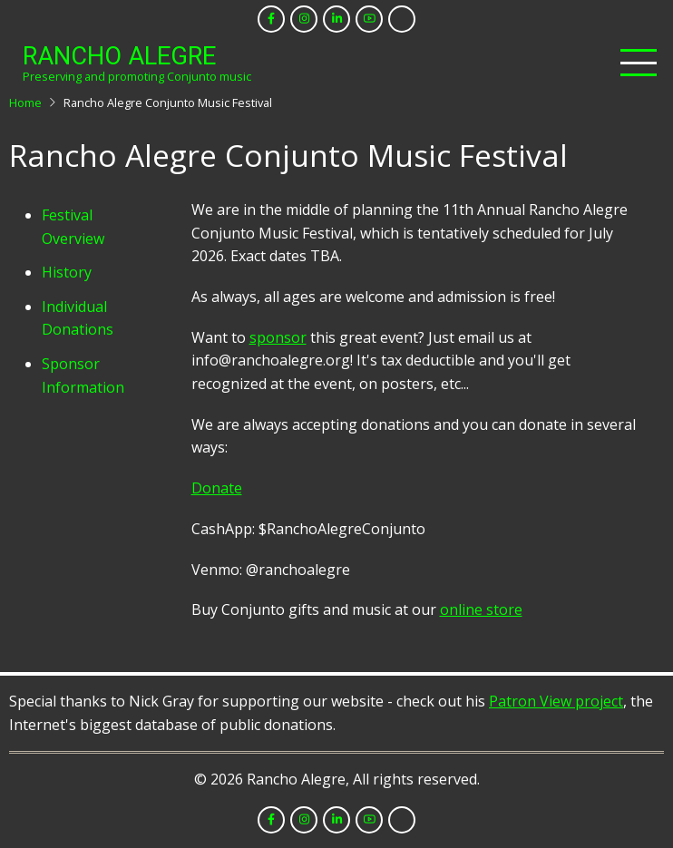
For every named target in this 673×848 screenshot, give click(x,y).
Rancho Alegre (119, 56)
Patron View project (556, 701)
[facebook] (271, 19)
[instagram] (303, 19)
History (67, 272)
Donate (216, 488)
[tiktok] (401, 19)
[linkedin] (336, 19)
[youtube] (369, 19)
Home (25, 102)
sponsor (278, 337)
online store (481, 609)
